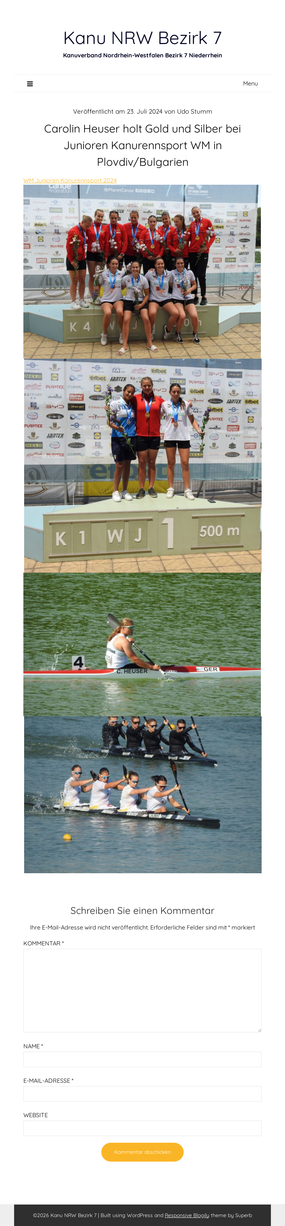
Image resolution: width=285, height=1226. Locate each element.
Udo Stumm (194, 111)
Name (33, 1046)
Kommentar (43, 943)
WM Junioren (41, 180)
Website (35, 1115)
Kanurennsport (81, 180)
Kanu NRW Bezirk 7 (142, 37)
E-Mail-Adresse (48, 1080)
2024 (109, 180)
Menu (250, 83)
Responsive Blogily (187, 1215)
